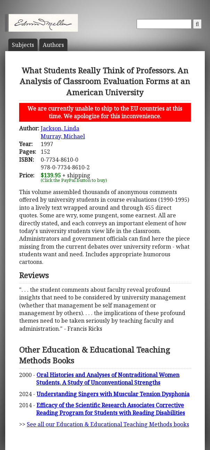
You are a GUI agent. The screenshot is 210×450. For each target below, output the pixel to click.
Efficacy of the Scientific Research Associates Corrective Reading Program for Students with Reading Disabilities (110, 409)
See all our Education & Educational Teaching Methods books (108, 424)
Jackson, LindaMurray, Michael (63, 132)
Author (53, 45)
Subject (23, 45)
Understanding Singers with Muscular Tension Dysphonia (113, 394)
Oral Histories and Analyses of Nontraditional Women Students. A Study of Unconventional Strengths (107, 378)
